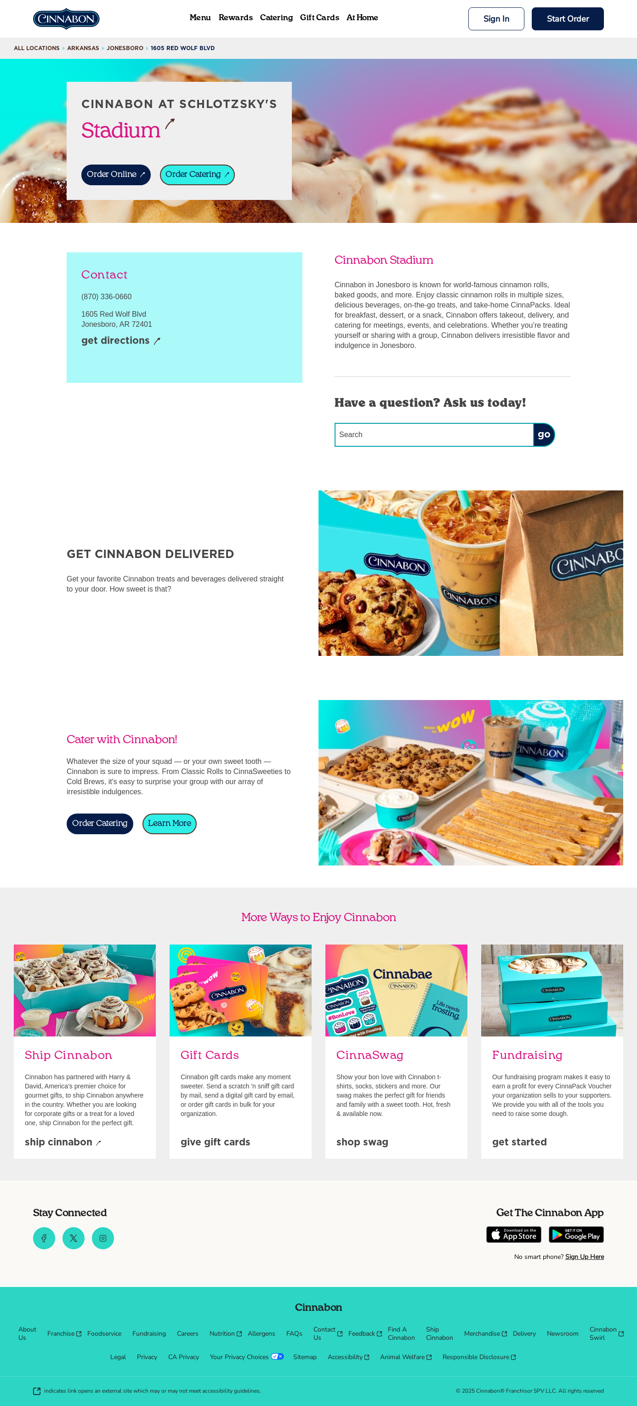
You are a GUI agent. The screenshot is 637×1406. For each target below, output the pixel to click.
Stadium (128, 130)
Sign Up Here (584, 1256)
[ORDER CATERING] (197, 175)
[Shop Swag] (362, 1143)
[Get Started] (519, 1143)
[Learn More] (169, 824)
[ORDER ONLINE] (116, 175)
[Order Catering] (100, 824)
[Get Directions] (121, 341)
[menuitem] (27, 1334)
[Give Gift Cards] (215, 1143)
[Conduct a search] (434, 435)
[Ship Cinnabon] (63, 1143)
